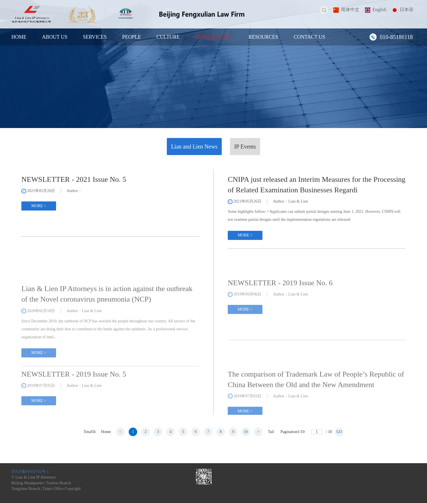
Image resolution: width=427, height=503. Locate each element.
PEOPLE (131, 37)
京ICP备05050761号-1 (30, 471)
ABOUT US (54, 37)
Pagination (292, 432)
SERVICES (95, 37)
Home (106, 432)
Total (89, 432)
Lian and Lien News (194, 146)
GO (339, 432)
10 (246, 432)
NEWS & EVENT (214, 37)
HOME (18, 37)
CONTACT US (309, 37)
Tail (271, 432)
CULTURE (168, 37)
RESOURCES (263, 37)
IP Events (245, 146)
